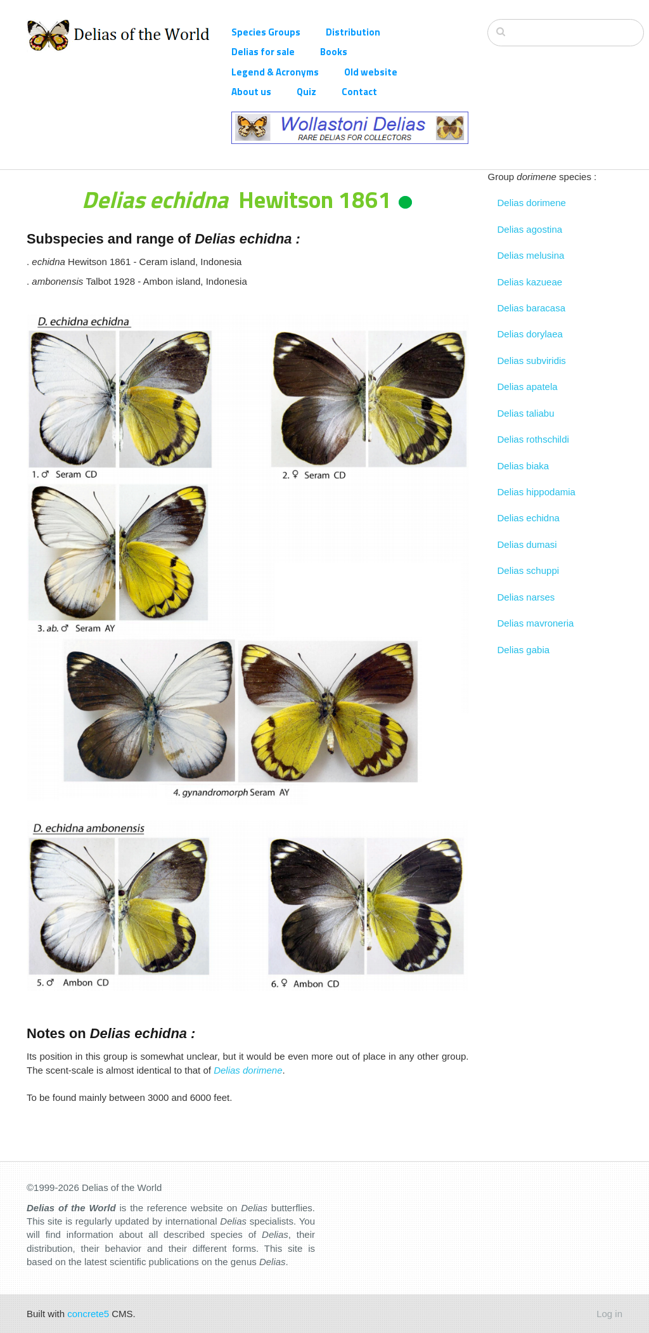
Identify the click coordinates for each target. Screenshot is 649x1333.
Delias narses (526, 597)
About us (251, 91)
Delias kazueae (530, 281)
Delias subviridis (532, 360)
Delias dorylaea (530, 333)
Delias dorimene (532, 202)
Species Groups (265, 32)
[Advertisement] (555, 853)
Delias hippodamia (536, 491)
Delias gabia (524, 649)
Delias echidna (529, 517)
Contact (359, 91)
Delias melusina (531, 255)
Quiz (306, 91)
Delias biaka (523, 465)
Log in (609, 1313)
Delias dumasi (527, 544)
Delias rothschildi (533, 439)
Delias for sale (263, 51)
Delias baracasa (532, 307)
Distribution (353, 32)
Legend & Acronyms (275, 72)
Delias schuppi (529, 570)
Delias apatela (528, 386)
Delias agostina (530, 229)
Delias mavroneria (536, 623)
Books (333, 51)
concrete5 (88, 1313)
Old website (370, 72)
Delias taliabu (526, 413)
